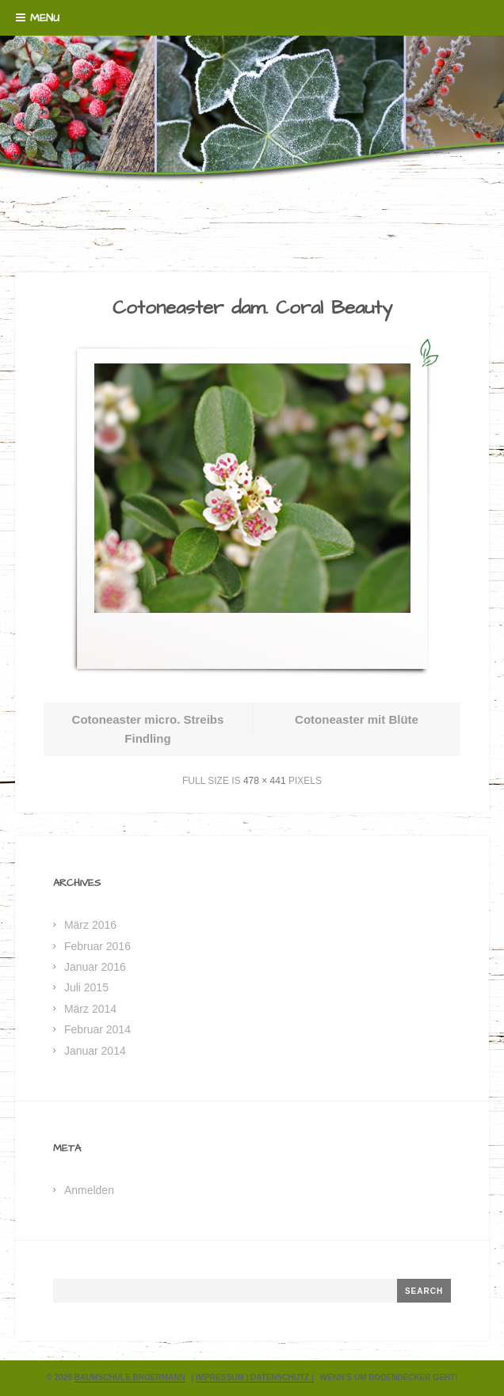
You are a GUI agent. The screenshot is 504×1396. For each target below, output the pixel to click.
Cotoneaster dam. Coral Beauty (252, 308)
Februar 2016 (97, 946)
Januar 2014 (95, 1050)
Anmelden (89, 1190)
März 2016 (90, 925)
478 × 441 (264, 780)
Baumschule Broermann (129, 1377)
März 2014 (90, 1008)
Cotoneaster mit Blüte (356, 719)
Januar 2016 (95, 966)
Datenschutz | (282, 1377)
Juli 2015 (86, 987)
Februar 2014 (97, 1029)
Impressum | (223, 1377)
